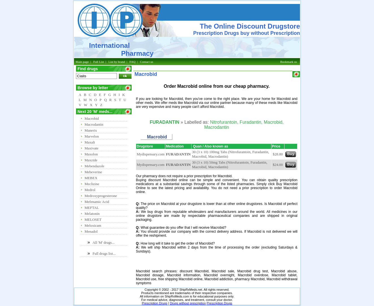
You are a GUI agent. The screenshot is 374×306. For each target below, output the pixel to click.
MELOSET (92, 219)
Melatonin (91, 213)
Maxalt (89, 142)
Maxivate (91, 148)
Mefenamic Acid (96, 202)
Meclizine (91, 184)
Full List (98, 61)
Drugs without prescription (188, 303)
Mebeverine (93, 172)
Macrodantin (93, 124)
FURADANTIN (178, 154)
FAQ (132, 61)
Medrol (89, 190)
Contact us (146, 61)
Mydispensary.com (150, 154)
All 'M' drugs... (103, 242)
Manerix (90, 130)
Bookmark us (288, 61)
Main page (82, 61)
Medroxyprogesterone (100, 196)
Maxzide (90, 160)
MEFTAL (91, 208)
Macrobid (91, 118)
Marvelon (91, 136)
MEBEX (90, 178)
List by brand (116, 61)
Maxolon (91, 154)
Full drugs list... (104, 253)
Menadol (90, 231)
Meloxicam (92, 225)
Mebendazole (94, 166)
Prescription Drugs (154, 303)
